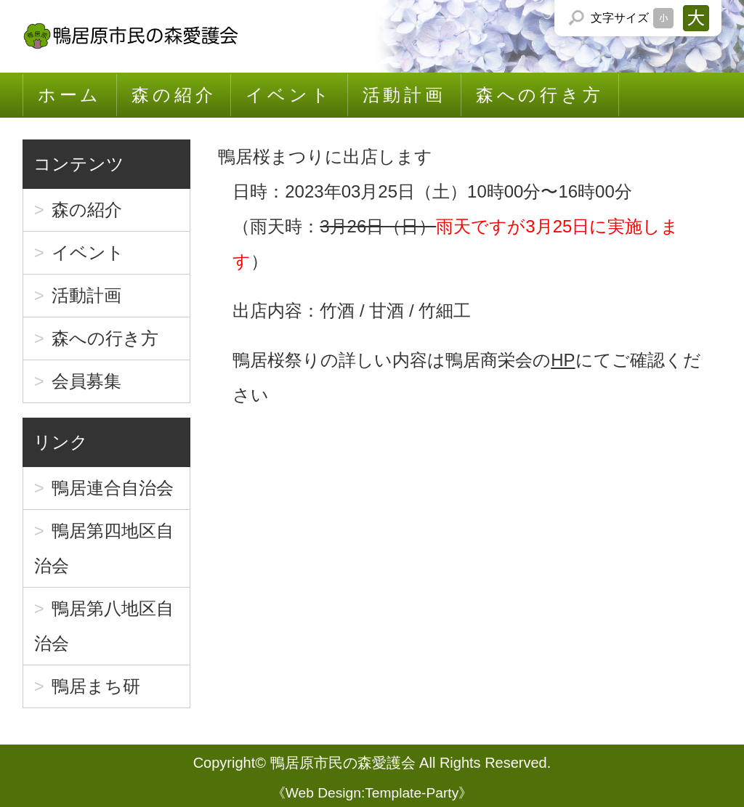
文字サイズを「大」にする (696, 18)
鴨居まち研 (96, 686)
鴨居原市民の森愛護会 (343, 763)
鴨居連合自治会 (113, 488)
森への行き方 (540, 95)
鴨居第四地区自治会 (104, 548)
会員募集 (86, 381)
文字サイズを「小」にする (663, 18)
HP (563, 360)
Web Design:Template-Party (372, 792)
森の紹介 (174, 95)
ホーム (70, 95)
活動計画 (404, 95)
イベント (289, 95)
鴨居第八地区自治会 (104, 626)
